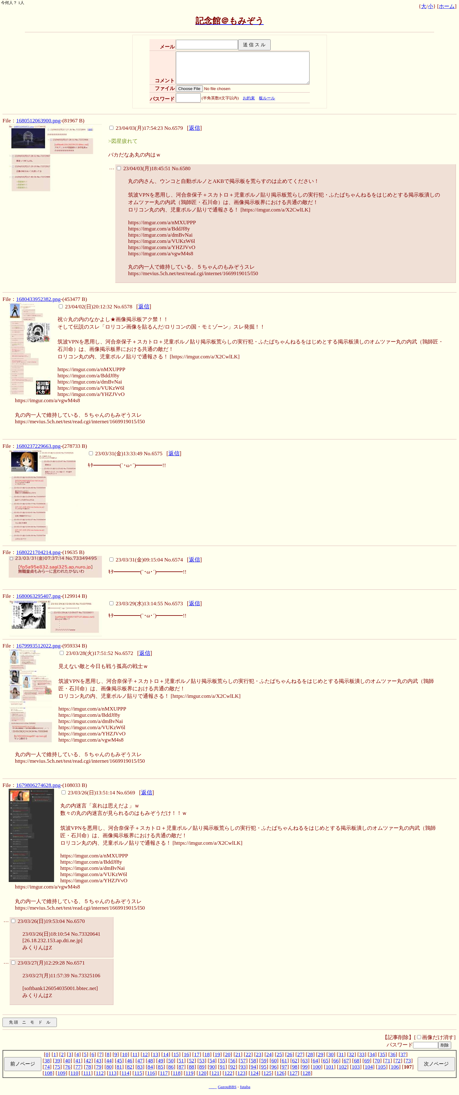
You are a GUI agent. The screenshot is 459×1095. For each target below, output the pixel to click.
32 (351, 1054)
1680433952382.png (38, 299)
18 (207, 1054)
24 (269, 1054)
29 (320, 1054)
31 (341, 1054)
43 (98, 1061)
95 (263, 1067)
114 (125, 1073)
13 (155, 1054)
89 (201, 1067)
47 (140, 1061)
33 (362, 1054)
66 (335, 1061)
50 (170, 1061)
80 (109, 1067)
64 (315, 1061)
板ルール (267, 98)
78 (88, 1067)
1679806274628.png (38, 785)
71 (387, 1061)
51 (181, 1061)
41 (77, 1061)
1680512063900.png (38, 121)
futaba (245, 1086)
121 (215, 1073)
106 (395, 1067)
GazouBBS (227, 1086)
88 (191, 1067)
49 (160, 1061)
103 (356, 1067)
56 (232, 1061)
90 (212, 1067)
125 (268, 1073)
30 (330, 1054)
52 (191, 1061)
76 (67, 1067)
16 (186, 1054)
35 (382, 1054)
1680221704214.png (38, 552)
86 (170, 1067)
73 (408, 1061)
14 (165, 1054)
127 (293, 1073)
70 (377, 1061)
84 (150, 1067)
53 (201, 1061)
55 (222, 1061)
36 (392, 1054)
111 (87, 1073)
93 (243, 1067)
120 (202, 1073)
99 (305, 1067)
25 (279, 1054)
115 (138, 1073)
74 (47, 1067)
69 (366, 1061)
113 (113, 1073)
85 (160, 1067)
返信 (194, 128)
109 (61, 1073)
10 (124, 1054)
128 (306, 1073)
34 (372, 1054)
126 (280, 1073)
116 (151, 1073)
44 (109, 1061)
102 (343, 1067)
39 (57, 1061)
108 (48, 1073)
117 (164, 1073)
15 (176, 1054)
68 (356, 1061)
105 (382, 1067)
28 (310, 1054)
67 (346, 1061)
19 (217, 1054)
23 (258, 1054)
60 (274, 1061)
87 (181, 1067)
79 (98, 1067)
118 (177, 1073)
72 (398, 1061)
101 (330, 1067)
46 (129, 1061)
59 (263, 1061)
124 (254, 1073)
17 (196, 1054)
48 (150, 1061)
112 (99, 1073)
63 (305, 1061)
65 (325, 1061)
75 (57, 1067)
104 (369, 1067)
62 (294, 1061)
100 (317, 1067)
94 (253, 1067)
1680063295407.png (38, 596)
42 (88, 1061)
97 (284, 1067)
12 (145, 1054)
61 (284, 1061)
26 (289, 1054)
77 (77, 1067)
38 (47, 1061)
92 (232, 1067)
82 (129, 1067)
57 (243, 1061)
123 (241, 1073)
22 (248, 1054)
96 (274, 1067)
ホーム (447, 6)
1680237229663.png (38, 446)
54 (212, 1061)
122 (228, 1073)
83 (140, 1067)
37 (403, 1054)
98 (294, 1067)
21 (238, 1054)
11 (135, 1054)
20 (227, 1054)
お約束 (249, 98)
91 (222, 1067)
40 (67, 1061)
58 (253, 1061)
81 (119, 1067)
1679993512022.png (38, 646)
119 (189, 1073)
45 (119, 1061)
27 (299, 1054)
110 (74, 1073)
